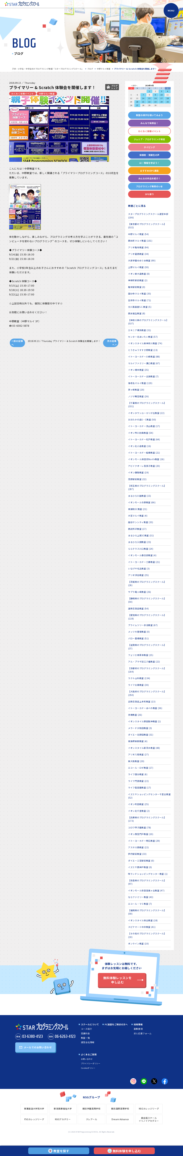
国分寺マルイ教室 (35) (139, 293)
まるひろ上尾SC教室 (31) (141, 535)
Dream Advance (120, 1119)
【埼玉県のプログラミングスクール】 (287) (147, 487)
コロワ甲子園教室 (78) (139, 827)
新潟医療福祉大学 (63, 1108)
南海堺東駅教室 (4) (137, 741)
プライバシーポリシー (90, 1063)
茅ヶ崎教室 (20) (136, 389)
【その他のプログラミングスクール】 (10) (147, 935)
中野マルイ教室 (103, 68)
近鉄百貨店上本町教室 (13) (142, 701)
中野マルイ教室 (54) (138, 234)
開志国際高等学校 (120, 1108)
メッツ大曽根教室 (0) (139, 631)
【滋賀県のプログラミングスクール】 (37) (147, 646)
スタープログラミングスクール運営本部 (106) (148, 215)
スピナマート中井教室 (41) (142, 926)
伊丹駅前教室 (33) (137, 853)
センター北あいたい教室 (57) (143, 336)
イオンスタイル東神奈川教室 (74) (145, 343)
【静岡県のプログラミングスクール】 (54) (147, 600)
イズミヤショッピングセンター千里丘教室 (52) (149, 796)
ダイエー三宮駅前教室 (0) (141, 860)
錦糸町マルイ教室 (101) (140, 240)
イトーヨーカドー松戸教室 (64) (144, 439)
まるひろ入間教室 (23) (139, 542)
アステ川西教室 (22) (138, 847)
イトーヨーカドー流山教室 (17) (144, 426)
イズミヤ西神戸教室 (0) (140, 867)
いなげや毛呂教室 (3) (139, 568)
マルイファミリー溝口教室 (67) (144, 363)
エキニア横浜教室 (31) (139, 330)
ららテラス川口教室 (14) (140, 548)
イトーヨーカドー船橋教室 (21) (144, 452)
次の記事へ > (112, 342)
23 (155, 102)
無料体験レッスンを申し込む (117, 980)
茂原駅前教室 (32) (137, 479)
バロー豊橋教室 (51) (138, 638)
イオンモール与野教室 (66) (142, 502)
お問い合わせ (87, 1059)
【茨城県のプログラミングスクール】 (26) (147, 583)
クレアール (91, 1119)
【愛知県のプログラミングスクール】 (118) (147, 617)
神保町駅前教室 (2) (137, 280)
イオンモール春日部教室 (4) (142, 555)
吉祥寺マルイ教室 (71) (139, 300)
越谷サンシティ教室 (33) (140, 522)
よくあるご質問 (89, 1054)
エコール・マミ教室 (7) (140, 903)
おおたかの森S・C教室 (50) (142, 419)
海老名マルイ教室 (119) (140, 383)
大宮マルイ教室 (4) (137, 515)
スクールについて (90, 1024)
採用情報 (138, 1024)
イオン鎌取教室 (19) (138, 472)
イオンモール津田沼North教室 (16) (146, 459)
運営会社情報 (87, 1042)
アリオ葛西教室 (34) (138, 253)
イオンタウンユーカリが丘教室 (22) (146, 413)
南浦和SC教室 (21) (137, 509)
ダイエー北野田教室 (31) (140, 734)
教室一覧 (85, 1037)
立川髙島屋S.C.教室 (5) (139, 306)
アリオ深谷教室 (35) (138, 575)
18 (168, 98)
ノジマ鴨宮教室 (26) (138, 396)
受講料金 (85, 1033)
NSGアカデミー (63, 1119)
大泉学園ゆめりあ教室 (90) (142, 260)
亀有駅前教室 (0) (136, 287)
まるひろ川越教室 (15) (139, 495)
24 (162, 102)
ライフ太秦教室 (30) (138, 684)
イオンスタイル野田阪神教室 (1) (144, 721)
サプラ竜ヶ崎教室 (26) (139, 591)
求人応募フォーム (143, 1033)
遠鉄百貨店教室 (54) (138, 608)
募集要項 (138, 1028)
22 (149, 102)
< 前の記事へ (17, 342)
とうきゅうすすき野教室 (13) (143, 350)
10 (162, 95)
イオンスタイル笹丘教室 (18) (143, 920)
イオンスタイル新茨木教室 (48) (144, 747)
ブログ (90, 68)
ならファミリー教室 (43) (140, 897)
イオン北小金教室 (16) (139, 446)
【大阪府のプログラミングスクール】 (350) (147, 693)
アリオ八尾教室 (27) (138, 754)
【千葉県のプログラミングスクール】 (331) (147, 404)
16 (155, 98)
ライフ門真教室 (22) (138, 781)
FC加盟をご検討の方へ (116, 1024)
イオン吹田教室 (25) (138, 804)
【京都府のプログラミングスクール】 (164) (147, 670)
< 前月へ (134, 85)
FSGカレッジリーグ (34, 1119)
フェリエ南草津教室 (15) (140, 655)
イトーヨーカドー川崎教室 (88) (144, 356)
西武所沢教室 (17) (137, 528)
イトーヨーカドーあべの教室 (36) (145, 708)
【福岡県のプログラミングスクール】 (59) (147, 912)
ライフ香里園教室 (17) (139, 787)
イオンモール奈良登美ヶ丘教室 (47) (146, 890)
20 (137, 102)
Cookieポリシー (88, 1068)
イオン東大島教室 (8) (139, 273)
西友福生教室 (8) (136, 313)
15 (149, 98)
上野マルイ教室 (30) (138, 267)
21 (143, 102)
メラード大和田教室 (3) (140, 728)
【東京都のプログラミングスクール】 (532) (147, 226)
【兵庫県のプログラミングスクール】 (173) (147, 819)
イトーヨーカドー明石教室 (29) (144, 840)
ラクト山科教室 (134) (139, 678)
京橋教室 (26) (135, 714)
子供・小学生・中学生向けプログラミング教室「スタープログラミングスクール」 (48, 68)
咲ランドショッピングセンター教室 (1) (148, 873)
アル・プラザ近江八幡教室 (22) (144, 661)
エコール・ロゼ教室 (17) (140, 767)
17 (162, 98)
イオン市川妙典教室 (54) (140, 432)
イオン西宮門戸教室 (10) (140, 834)
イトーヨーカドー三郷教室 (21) (144, 562)
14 (143, 98)
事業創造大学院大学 (34, 1108)
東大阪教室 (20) (136, 761)
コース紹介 (86, 1028)
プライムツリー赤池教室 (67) (143, 625)
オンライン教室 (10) (138, 943)
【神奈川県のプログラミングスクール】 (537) (148, 322)
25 (168, 102)
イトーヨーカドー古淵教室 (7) (143, 376)
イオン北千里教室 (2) (139, 810)
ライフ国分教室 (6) (137, 774)
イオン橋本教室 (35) (138, 369)
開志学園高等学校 (91, 1108)
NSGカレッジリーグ (149, 1108)
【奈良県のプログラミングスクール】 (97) (147, 882)
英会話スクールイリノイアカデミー (149, 1119)
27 (137, 105)
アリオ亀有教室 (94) (138, 247)
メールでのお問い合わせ (38, 1047)
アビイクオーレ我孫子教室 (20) (144, 465)
